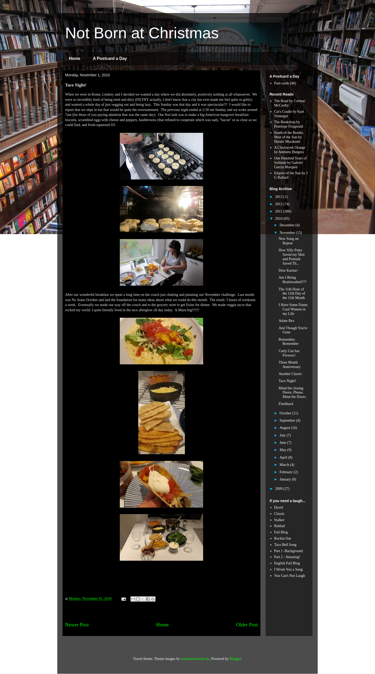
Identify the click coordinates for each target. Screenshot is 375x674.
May (283, 450)
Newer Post (77, 624)
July (282, 435)
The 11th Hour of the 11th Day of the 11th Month (292, 293)
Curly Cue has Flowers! (289, 353)
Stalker (279, 520)
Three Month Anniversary (290, 364)
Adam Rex (286, 321)
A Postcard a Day (110, 58)
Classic (279, 514)
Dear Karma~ (288, 270)
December (287, 225)
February (286, 472)
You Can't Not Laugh (289, 576)
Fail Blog (281, 532)
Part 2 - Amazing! (287, 557)
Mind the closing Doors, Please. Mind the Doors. (293, 392)
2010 (279, 219)
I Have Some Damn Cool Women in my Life (293, 309)
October (285, 413)
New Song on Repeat (288, 241)
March (284, 465)
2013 (279, 197)
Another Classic (290, 374)
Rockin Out (282, 538)
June (283, 443)
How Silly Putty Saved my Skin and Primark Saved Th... (292, 256)
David (278, 507)
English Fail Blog (287, 563)
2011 (279, 211)
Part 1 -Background (288, 551)
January (285, 479)
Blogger (235, 659)
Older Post (247, 624)
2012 (279, 204)
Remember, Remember (288, 342)
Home (74, 58)
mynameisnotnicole (195, 659)
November (287, 233)
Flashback (286, 404)
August (285, 428)
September (287, 420)
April (283, 457)
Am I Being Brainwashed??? (293, 280)
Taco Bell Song (285, 545)
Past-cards (281, 83)
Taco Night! (287, 381)
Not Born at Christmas (142, 33)
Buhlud (279, 526)
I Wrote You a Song (288, 569)
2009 (279, 489)
